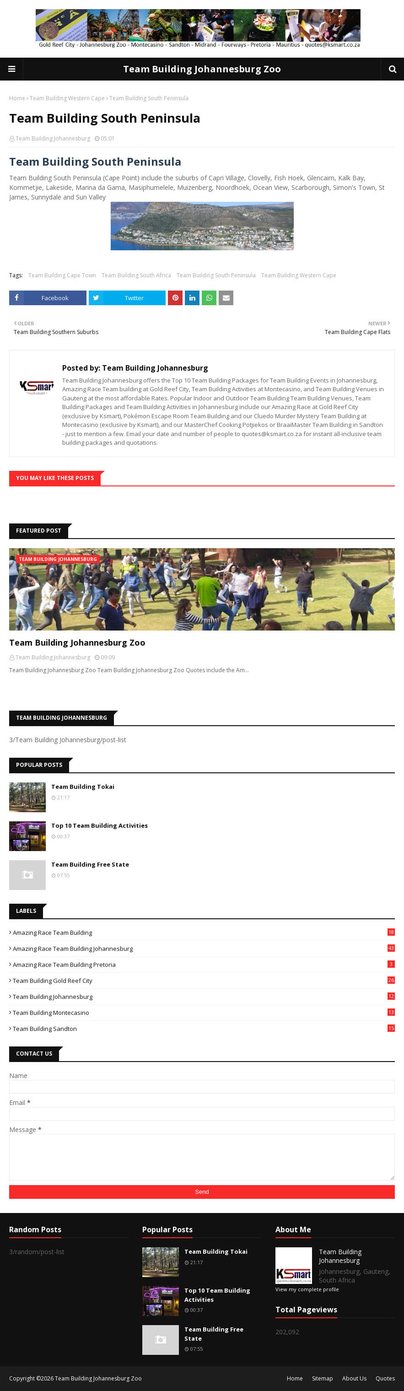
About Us (354, 1378)
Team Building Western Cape (67, 98)
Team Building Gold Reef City (204, 980)
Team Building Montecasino (204, 1012)
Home (17, 98)
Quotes (385, 1378)
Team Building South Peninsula (216, 275)
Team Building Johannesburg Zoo (202, 69)
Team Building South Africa (136, 275)
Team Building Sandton (204, 1028)
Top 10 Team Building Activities (99, 825)
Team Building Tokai (82, 786)
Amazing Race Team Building (204, 932)
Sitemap (322, 1378)
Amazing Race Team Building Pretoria (204, 964)
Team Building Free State (90, 864)
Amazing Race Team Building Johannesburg (204, 948)
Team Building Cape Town (62, 275)
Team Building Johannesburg (53, 138)
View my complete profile (307, 1289)
